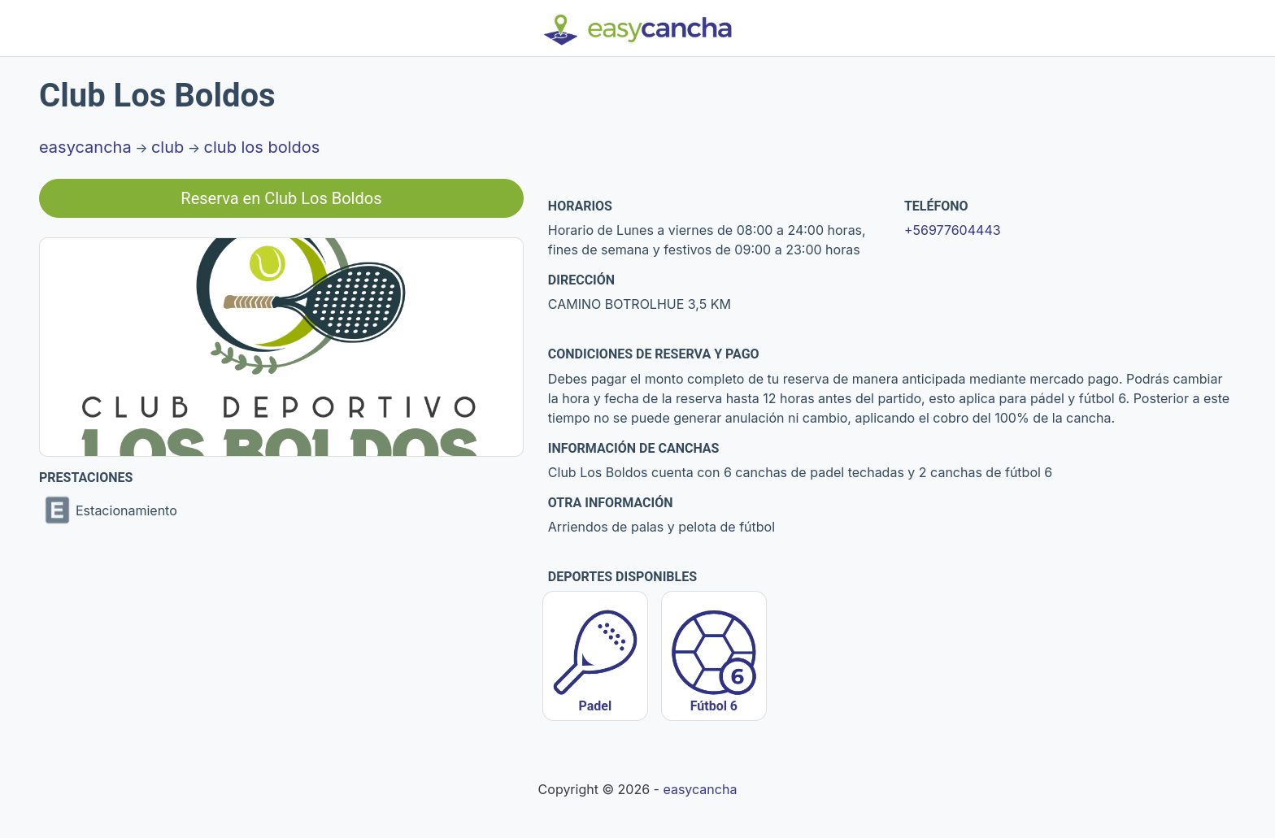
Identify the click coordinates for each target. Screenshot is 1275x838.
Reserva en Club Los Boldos (281, 198)
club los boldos (262, 147)
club (167, 147)
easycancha (85, 147)
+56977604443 (952, 230)
